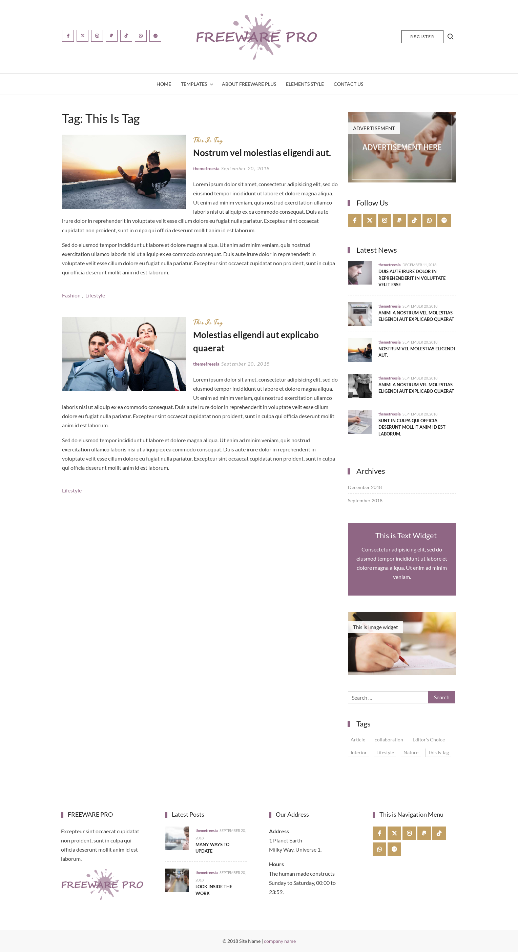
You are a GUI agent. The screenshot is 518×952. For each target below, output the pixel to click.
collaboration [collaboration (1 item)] (389, 739)
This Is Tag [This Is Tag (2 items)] (438, 752)
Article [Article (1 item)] (358, 739)
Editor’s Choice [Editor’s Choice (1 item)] (429, 739)
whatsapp (429, 220)
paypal (400, 220)
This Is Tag (208, 140)
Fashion (71, 295)
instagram (385, 220)
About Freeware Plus (249, 84)
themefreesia (206, 168)
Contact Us (348, 84)
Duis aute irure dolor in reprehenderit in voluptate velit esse (412, 278)
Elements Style (305, 84)
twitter (370, 220)
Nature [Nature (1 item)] (410, 752)
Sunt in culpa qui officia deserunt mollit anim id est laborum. (412, 427)
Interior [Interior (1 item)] (359, 752)
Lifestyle (95, 295)
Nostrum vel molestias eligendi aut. (262, 152)
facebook (355, 220)
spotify (444, 220)
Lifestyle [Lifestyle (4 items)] (385, 752)
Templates (194, 84)
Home (164, 84)
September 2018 (365, 500)
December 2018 (365, 487)
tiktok (414, 220)
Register (422, 36)
